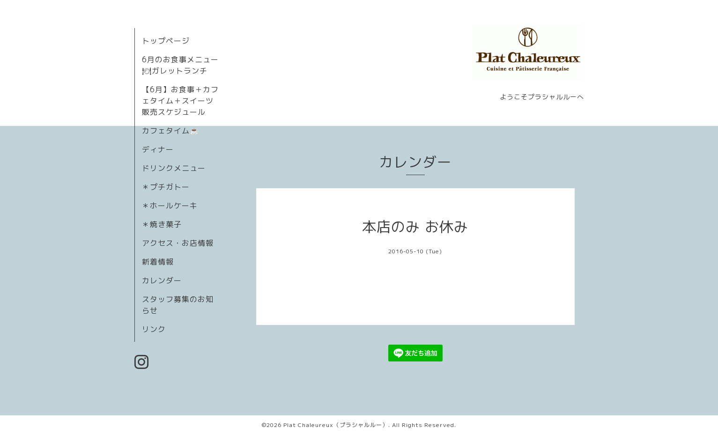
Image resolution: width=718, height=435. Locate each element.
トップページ (166, 41)
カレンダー (162, 280)
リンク (154, 329)
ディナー (158, 149)
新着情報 (158, 262)
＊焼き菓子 (162, 224)
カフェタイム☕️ (171, 130)
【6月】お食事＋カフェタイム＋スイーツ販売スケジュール (180, 100)
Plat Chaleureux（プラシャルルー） (335, 425)
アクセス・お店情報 (178, 243)
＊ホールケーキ (170, 205)
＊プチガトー (166, 187)
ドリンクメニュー (174, 168)
